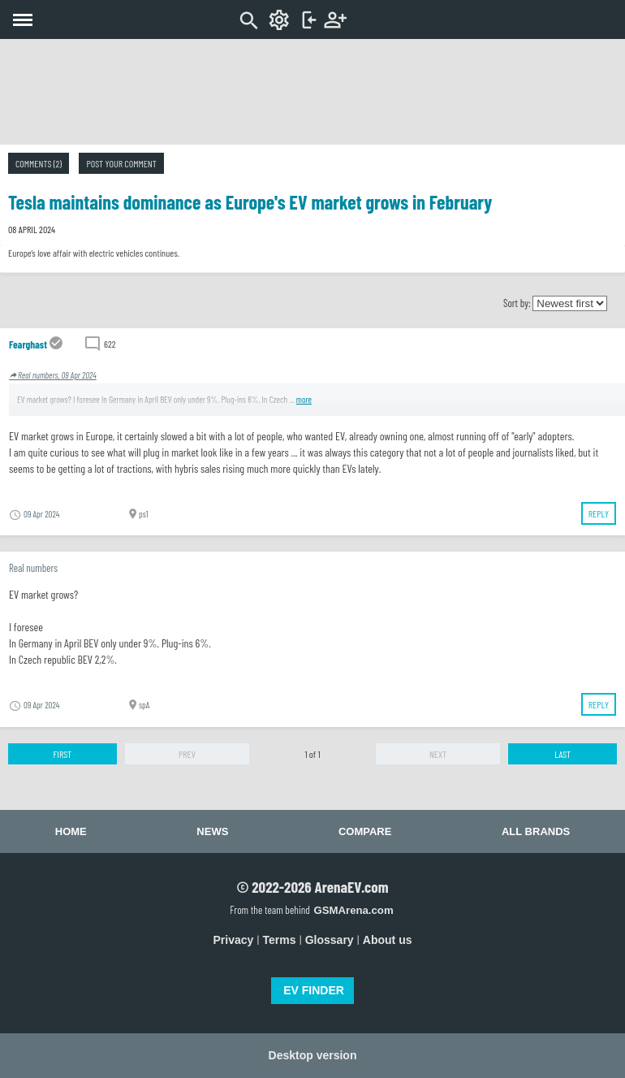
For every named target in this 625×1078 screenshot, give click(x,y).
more (304, 399)
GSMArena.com (353, 910)
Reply (598, 513)
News (212, 831)
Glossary (329, 939)
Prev (187, 754)
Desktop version (313, 1055)
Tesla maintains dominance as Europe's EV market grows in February (250, 202)
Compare (364, 831)
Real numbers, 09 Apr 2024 (53, 375)
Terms (279, 939)
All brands (536, 831)
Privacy (233, 939)
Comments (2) (38, 163)
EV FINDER (313, 990)
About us (387, 939)
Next (437, 754)
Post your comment (121, 163)
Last (562, 754)
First (62, 754)
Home (71, 831)
